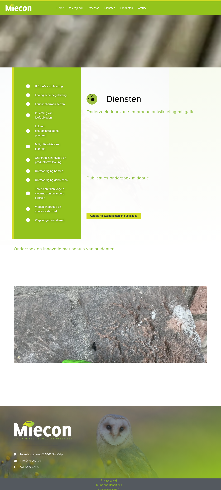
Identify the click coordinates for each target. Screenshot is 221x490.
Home (60, 8)
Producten (127, 8)
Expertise (93, 8)
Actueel (143, 8)
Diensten (109, 8)
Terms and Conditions (108, 485)
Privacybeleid (109, 480)
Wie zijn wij (76, 8)
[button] (17, 326)
